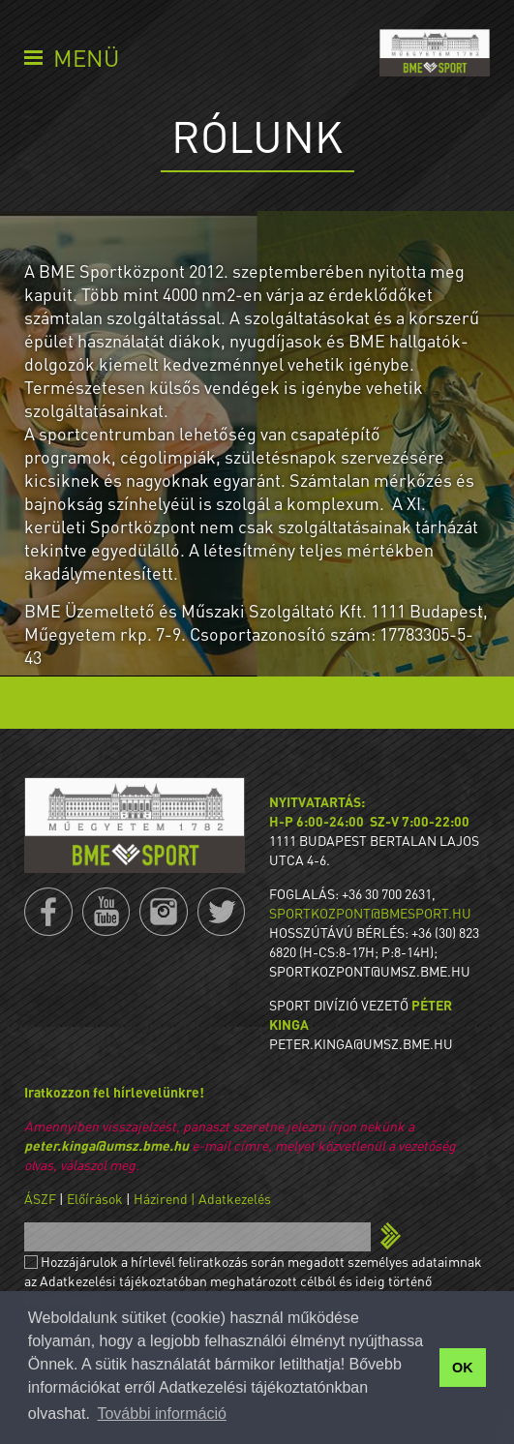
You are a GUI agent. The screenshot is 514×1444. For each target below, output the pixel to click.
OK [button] (462, 1367)
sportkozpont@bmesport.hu (370, 912)
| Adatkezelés (231, 1198)
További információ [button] (161, 1413)
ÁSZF (40, 1198)
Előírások (95, 1198)
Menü (86, 58)
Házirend (161, 1198)
